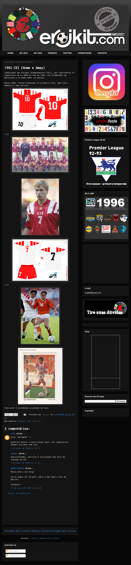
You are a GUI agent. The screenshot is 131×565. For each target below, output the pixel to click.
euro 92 (37, 421)
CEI (28, 421)
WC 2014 (23, 53)
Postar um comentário (19, 493)
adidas (21, 421)
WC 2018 (38, 53)
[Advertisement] (40, 511)
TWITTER (67, 53)
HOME (10, 53)
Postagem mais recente (18, 531)
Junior (14, 454)
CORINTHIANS (84, 53)
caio (13, 434)
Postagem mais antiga (63, 531)
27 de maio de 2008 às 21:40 (26, 488)
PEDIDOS (52, 53)
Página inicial (41, 531)
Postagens (12, 551)
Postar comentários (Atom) (45, 538)
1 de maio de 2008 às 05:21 (25, 448)
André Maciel (17, 468)
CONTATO (102, 53)
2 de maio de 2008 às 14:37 (25, 463)
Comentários (13, 556)
